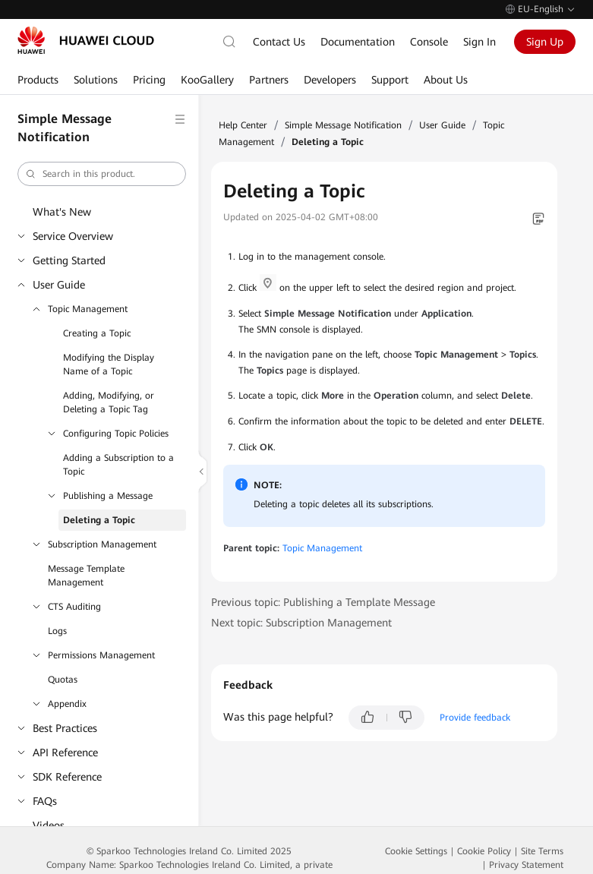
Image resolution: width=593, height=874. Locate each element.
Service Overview (73, 236)
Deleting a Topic (99, 520)
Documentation (357, 42)
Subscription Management (102, 544)
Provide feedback (475, 717)
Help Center (243, 125)
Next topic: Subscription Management (301, 623)
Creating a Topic (97, 333)
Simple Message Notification (343, 125)
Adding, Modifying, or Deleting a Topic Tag (108, 402)
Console (429, 42)
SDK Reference (67, 777)
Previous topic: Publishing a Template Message (323, 602)
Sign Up (544, 42)
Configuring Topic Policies (116, 433)
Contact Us (279, 42)
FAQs (45, 801)
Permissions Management (101, 655)
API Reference (65, 752)
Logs (57, 631)
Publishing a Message (108, 496)
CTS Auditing (74, 606)
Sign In (479, 42)
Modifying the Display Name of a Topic (108, 364)
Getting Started (69, 260)
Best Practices (65, 728)
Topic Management (88, 309)
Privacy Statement (526, 865)
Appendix (67, 704)
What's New (62, 212)
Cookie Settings (416, 851)
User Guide (59, 285)
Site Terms (542, 851)
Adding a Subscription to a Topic (118, 465)
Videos (49, 825)
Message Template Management (86, 575)
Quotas (62, 679)
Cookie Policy (484, 851)
